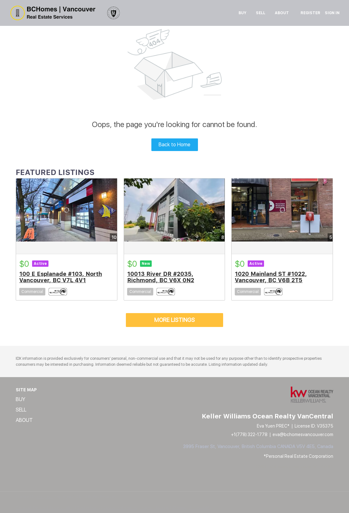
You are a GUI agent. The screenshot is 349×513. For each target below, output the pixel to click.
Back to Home (174, 145)
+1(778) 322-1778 (249, 434)
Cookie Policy (88, 507)
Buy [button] (242, 13)
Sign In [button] (332, 13)
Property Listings (154, 507)
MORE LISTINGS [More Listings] (174, 320)
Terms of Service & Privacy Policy (45, 507)
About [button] (282, 13)
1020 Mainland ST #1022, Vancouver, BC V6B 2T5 (271, 277)
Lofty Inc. (45, 497)
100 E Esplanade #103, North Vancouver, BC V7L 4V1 (60, 277)
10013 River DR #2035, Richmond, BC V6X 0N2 (160, 277)
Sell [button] (260, 13)
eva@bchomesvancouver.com (303, 434)
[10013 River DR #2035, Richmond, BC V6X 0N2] (174, 210)
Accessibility (200, 507)
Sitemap (179, 507)
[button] (26, 399)
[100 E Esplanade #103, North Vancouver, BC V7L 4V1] (66, 210)
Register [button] (310, 13)
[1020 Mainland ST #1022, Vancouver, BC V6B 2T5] (282, 210)
